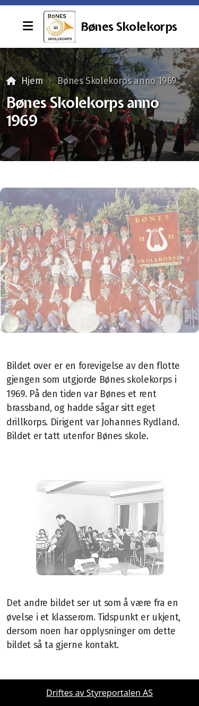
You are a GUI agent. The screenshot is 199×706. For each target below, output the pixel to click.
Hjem (32, 81)
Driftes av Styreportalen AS (99, 693)
